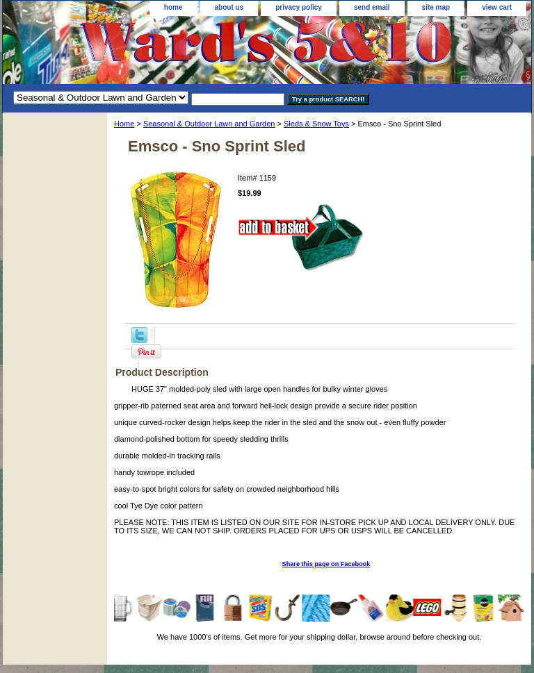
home (173, 7)
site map (436, 7)
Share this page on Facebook (326, 563)
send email (372, 7)
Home (124, 123)
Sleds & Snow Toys (316, 123)
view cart (497, 7)
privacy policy (298, 7)
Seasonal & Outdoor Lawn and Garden (209, 123)
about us (229, 7)
